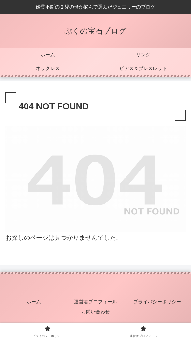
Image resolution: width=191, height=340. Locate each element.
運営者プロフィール (95, 301)
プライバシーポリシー (157, 301)
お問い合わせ (95, 311)
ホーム (34, 301)
